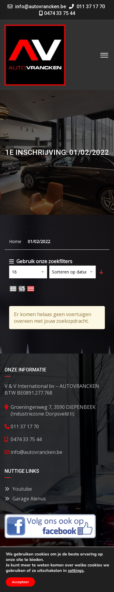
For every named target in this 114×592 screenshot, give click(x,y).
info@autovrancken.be (40, 6)
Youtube (18, 489)
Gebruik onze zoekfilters (40, 261)
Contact (56, 582)
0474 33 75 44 (57, 13)
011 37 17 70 (87, 6)
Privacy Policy (86, 576)
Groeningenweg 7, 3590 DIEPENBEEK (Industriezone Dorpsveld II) (53, 410)
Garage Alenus (25, 498)
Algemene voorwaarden (39, 576)
